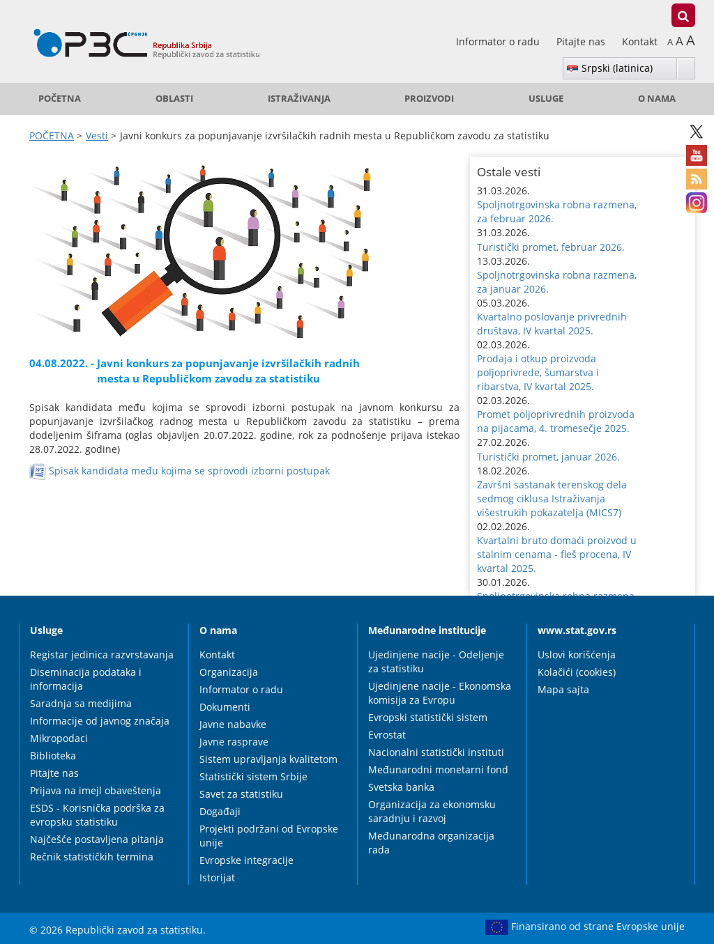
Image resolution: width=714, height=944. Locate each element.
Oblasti (174, 99)
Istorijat (217, 877)
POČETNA (59, 99)
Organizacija (228, 672)
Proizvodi (429, 99)
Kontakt (640, 41)
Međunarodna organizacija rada (431, 842)
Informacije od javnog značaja (99, 720)
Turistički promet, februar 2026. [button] (551, 247)
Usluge (546, 99)
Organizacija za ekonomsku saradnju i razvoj (432, 811)
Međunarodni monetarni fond (438, 769)
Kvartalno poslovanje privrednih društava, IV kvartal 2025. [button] (552, 323)
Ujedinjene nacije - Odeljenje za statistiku (436, 661)
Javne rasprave (233, 741)
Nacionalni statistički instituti (436, 752)
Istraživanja (299, 99)
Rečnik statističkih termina (91, 856)
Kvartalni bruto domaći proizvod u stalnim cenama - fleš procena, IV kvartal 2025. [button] (557, 554)
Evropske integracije (246, 860)
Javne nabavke (232, 724)
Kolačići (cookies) (577, 672)
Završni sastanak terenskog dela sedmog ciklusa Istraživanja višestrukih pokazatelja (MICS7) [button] (552, 498)
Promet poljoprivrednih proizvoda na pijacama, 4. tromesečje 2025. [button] (556, 421)
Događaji (220, 811)
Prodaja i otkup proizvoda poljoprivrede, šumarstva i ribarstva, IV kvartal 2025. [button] (538, 372)
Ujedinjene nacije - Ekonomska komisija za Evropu (439, 692)
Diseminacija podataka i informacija (86, 678)
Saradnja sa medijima (81, 703)
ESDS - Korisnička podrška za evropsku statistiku (97, 814)
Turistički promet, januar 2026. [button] (548, 456)
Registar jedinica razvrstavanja (102, 654)
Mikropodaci (59, 738)
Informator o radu (499, 41)
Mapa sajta (563, 689)
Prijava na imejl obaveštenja (95, 790)
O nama (657, 99)
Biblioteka (53, 755)
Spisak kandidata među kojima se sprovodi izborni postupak (189, 470)
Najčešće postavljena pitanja (97, 839)
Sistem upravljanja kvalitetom (268, 759)
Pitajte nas (582, 41)
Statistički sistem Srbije (253, 776)
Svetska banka (401, 787)
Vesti (97, 135)
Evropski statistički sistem (427, 717)
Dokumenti (224, 706)
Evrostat (387, 734)
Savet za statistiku (241, 793)
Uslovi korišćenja (577, 654)
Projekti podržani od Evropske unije (268, 835)
